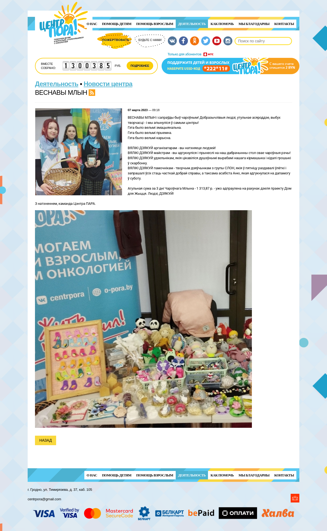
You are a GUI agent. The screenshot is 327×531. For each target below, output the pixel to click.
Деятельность (192, 24)
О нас (92, 24)
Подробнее (140, 65)
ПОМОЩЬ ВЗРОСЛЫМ (154, 24)
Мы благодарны (254, 24)
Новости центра (108, 83)
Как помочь (221, 24)
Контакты (284, 24)
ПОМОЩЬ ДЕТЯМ (116, 24)
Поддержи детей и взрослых (230, 63)
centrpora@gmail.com (44, 499)
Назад (45, 440)
